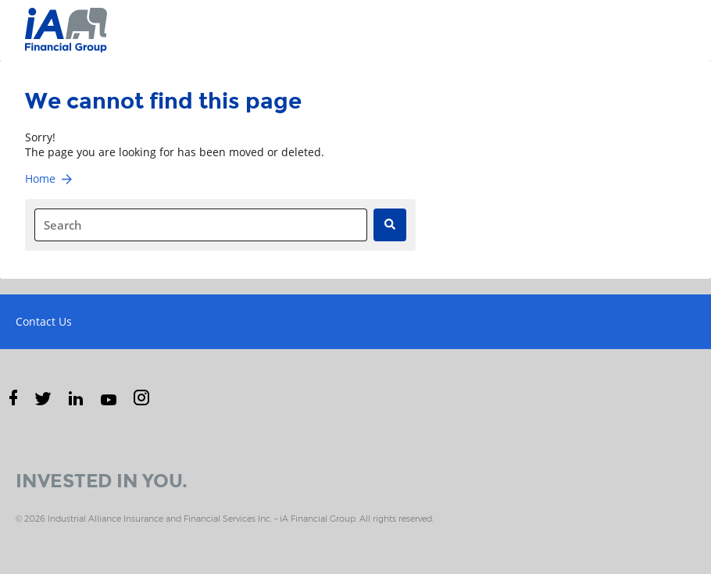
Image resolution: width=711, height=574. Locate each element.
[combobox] (200, 225)
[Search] (389, 225)
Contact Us (44, 321)
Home (49, 179)
